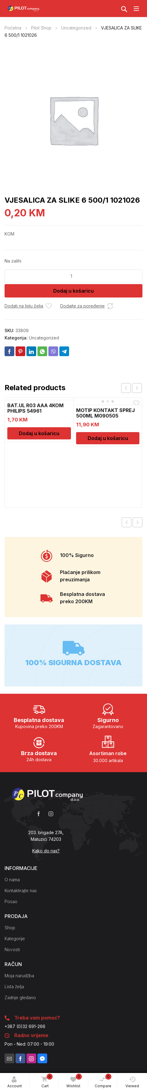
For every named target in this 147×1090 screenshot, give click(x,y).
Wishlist (74, 1081)
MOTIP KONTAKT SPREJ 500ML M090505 (105, 413)
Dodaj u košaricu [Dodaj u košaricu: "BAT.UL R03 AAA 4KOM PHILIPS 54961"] (39, 433)
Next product (137, 522)
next (137, 388)
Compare (103, 1081)
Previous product (126, 522)
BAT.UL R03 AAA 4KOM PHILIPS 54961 (35, 408)
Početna (13, 27)
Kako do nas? (46, 850)
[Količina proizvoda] (73, 276)
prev (126, 388)
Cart (45, 1081)
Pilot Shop (41, 27)
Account (14, 1082)
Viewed (132, 1082)
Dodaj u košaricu (73, 291)
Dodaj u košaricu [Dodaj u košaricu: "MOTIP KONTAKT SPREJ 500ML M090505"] (108, 438)
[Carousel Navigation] (131, 388)
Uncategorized (76, 27)
